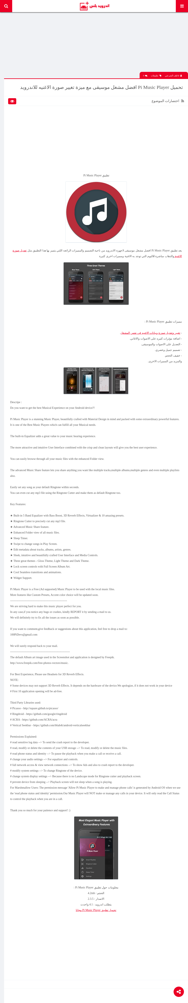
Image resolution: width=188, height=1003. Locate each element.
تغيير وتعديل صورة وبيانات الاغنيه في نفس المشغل (150, 332)
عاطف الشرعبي (173, 75)
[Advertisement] (96, 43)
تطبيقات (156, 75)
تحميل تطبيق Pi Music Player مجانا (96, 910)
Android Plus (94, 6)
